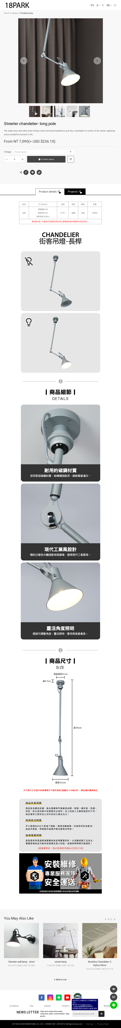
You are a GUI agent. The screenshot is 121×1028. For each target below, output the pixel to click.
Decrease (6, 159)
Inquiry (47, 1006)
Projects (73, 191)
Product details (48, 191)
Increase (22, 159)
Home (6, 13)
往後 (115, 919)
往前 (105, 919)
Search (103, 5)
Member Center (97, 5)
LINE (32, 172)
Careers (65, 1006)
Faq (31, 1006)
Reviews (107, 1006)
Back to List (61, 979)
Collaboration (86, 1006)
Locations (14, 1006)
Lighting (15, 13)
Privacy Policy (103, 1024)
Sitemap (89, 1024)
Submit (101, 1014)
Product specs (43, 152)
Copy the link (39, 172)
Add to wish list (71, 159)
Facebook (25, 172)
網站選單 (115, 5)
